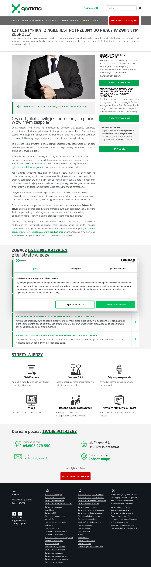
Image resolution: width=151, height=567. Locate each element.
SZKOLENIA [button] (52, 20)
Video (31, 407)
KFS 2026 (85, 20)
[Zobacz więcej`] (135, 321)
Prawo (132, 407)
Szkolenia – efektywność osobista (59, 504)
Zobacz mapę (99, 459)
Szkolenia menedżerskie (55, 498)
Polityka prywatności (86, 541)
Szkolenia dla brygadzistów (89, 516)
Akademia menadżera (54, 541)
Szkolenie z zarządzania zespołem (59, 538)
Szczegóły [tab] (75, 268)
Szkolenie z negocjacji (54, 553)
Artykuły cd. (121, 407)
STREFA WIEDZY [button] (70, 20)
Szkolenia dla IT (84, 528)
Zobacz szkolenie (119, 82)
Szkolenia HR (50, 513)
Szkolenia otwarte (85, 525)
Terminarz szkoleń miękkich (56, 531)
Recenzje (64, 407)
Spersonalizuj (75, 304)
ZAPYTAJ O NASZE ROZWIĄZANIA (124, 21)
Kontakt (81, 534)
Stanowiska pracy (81, 407)
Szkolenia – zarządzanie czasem (91, 498)
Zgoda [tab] (34, 268)
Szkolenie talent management (57, 559)
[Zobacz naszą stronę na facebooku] (14, 513)
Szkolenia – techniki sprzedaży (90, 513)
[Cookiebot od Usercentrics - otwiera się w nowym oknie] (123, 260)
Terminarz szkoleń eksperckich (57, 534)
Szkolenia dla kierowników (88, 504)
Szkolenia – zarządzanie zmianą (91, 495)
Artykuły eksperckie (119, 377)
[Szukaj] (139, 8)
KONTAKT (96, 20)
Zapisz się (119, 149)
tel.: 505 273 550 (18, 503)
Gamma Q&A (75, 377)
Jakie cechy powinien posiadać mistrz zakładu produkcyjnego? (55, 316)
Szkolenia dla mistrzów (54, 562)
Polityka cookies (84, 544)
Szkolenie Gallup (52, 544)
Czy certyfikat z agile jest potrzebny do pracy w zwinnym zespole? (54, 106)
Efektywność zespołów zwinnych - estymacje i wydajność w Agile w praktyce (115, 92)
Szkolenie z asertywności (55, 550)
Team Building (84, 531)
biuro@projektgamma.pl (35, 458)
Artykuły (108, 407)
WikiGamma (31, 377)
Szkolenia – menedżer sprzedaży (91, 510)
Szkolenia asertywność (87, 507)
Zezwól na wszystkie (115, 304)
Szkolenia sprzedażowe (54, 501)
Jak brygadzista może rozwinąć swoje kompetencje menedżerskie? (57, 335)
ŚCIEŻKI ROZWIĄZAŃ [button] (32, 20)
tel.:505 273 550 (36, 446)
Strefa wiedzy (83, 538)
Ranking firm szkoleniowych (89, 522)
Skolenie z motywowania (55, 547)
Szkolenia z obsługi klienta (56, 556)
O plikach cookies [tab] (116, 268)
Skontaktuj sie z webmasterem (90, 547)
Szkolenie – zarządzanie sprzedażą (92, 501)
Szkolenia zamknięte (53, 495)
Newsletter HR (91, 8)
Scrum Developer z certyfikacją (112, 56)
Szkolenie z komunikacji (87, 519)
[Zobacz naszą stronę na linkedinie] (19, 513)
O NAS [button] (15, 20)
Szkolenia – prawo (52, 528)
